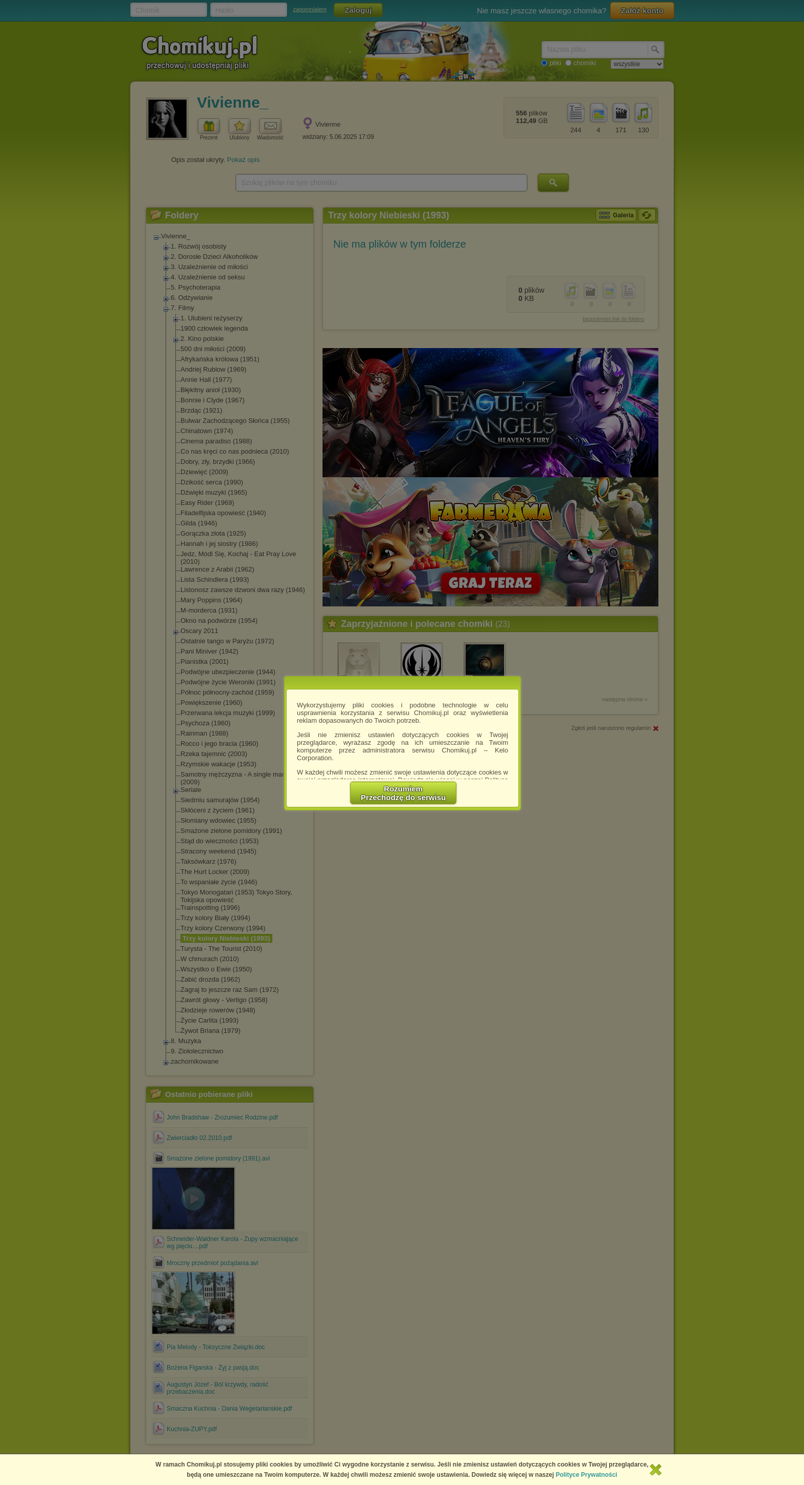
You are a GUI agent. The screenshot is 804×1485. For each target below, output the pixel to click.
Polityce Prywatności (586, 1474)
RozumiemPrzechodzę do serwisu (403, 793)
